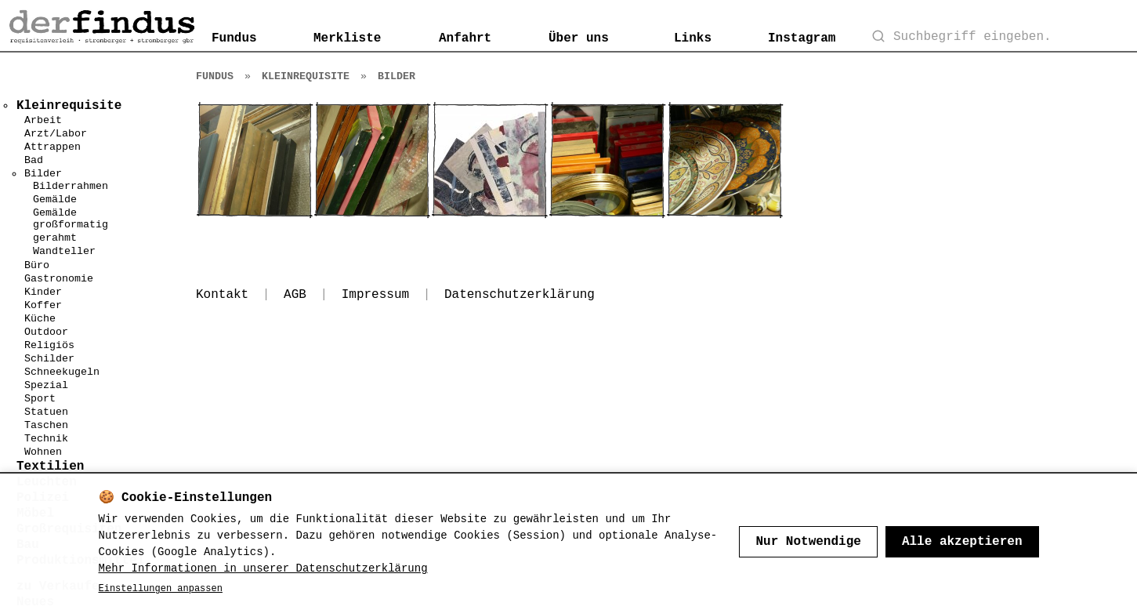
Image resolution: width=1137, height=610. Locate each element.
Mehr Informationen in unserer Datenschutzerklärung (263, 568)
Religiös (49, 345)
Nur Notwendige (807, 542)
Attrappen (52, 147)
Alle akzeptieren (962, 542)
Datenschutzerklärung (519, 295)
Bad (33, 160)
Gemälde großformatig (70, 219)
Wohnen (43, 452)
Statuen (46, 412)
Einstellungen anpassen (161, 588)
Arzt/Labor (55, 134)
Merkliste (347, 38)
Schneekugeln (62, 372)
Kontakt (222, 295)
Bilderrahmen (70, 186)
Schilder (49, 359)
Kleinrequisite (305, 76)
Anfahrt (465, 38)
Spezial (46, 385)
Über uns (579, 38)
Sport (40, 399)
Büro (36, 265)
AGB (295, 295)
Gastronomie (58, 279)
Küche (40, 319)
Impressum (375, 295)
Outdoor (46, 332)
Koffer (43, 305)
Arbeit (43, 120)
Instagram (801, 38)
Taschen (46, 425)
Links (693, 38)
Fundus (234, 38)
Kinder (43, 292)
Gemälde (55, 199)
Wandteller (64, 251)
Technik (46, 439)
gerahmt (55, 238)
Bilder (43, 174)
